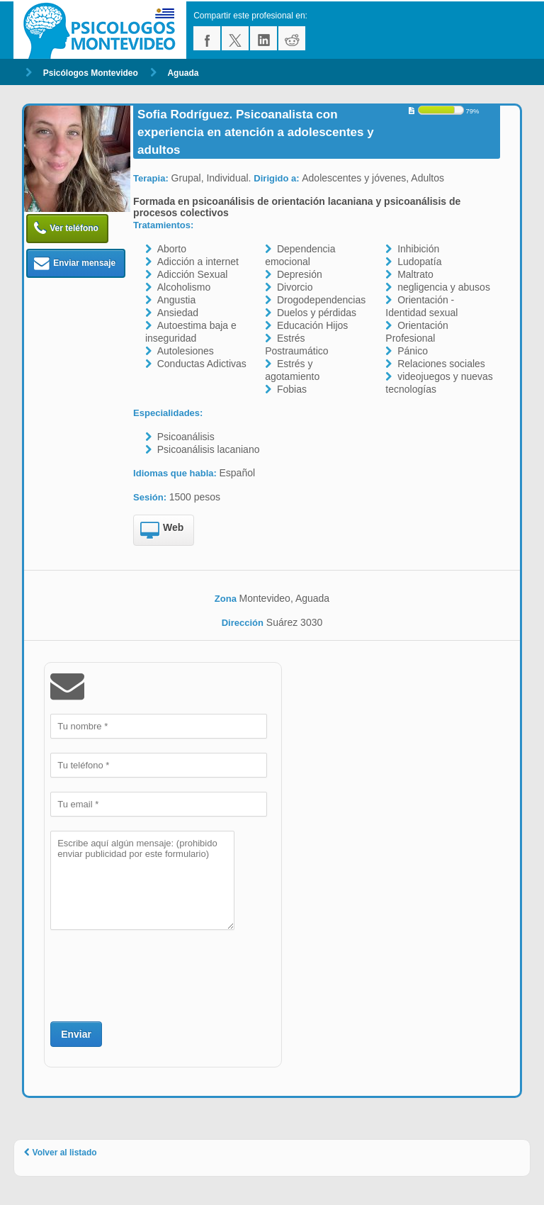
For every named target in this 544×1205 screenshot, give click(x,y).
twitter (235, 38)
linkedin (263, 38)
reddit (291, 38)
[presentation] (158, 974)
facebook (206, 38)
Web (161, 531)
